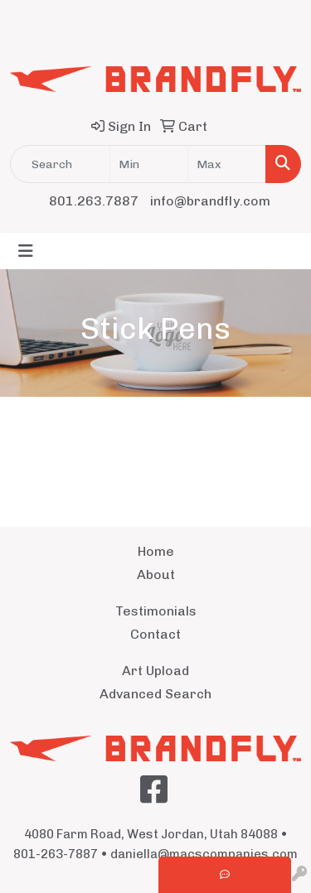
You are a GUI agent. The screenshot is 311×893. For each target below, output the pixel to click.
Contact (155, 634)
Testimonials (156, 611)
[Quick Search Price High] (226, 164)
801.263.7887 (93, 201)
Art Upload (155, 670)
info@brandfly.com (210, 201)
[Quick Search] (60, 164)
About (156, 574)
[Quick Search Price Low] (148, 164)
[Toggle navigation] (25, 251)
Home (156, 551)
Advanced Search (155, 694)
